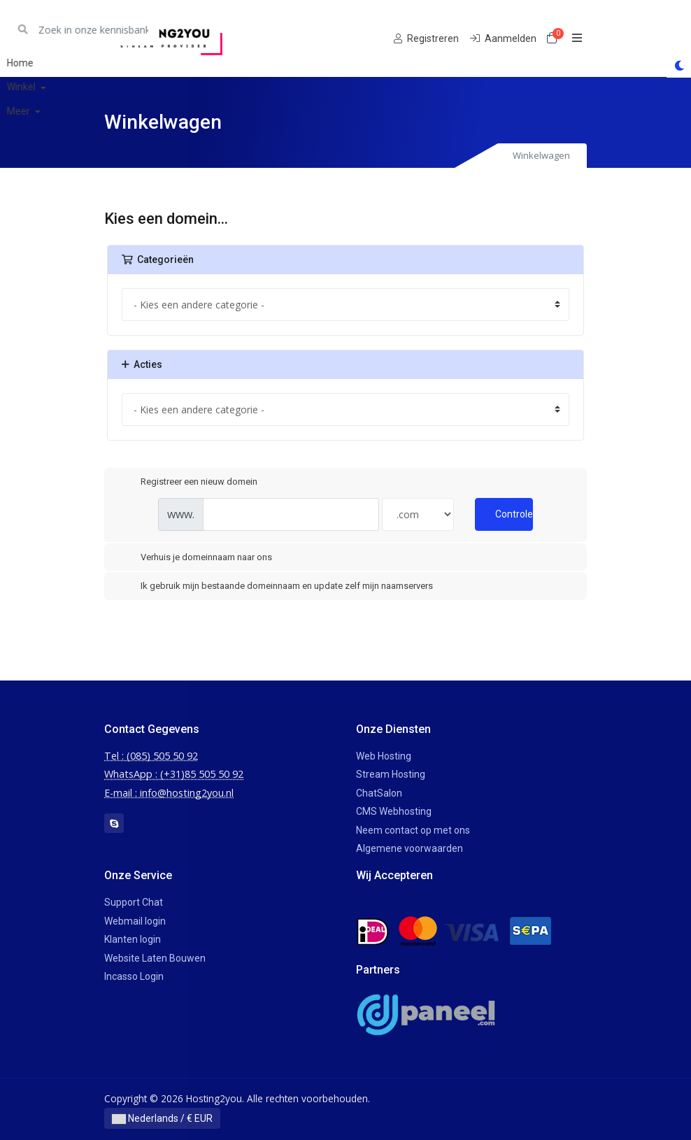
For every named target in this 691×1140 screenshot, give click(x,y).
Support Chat (133, 902)
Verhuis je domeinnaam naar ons (195, 558)
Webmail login (135, 921)
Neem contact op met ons (413, 830)
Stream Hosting (390, 774)
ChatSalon (379, 793)
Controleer (514, 514)
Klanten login (132, 939)
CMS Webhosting (394, 811)
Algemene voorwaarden (409, 848)
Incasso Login (134, 976)
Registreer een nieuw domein (187, 482)
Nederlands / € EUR (162, 1118)
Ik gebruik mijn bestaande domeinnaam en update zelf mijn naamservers (275, 586)
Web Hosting (383, 756)
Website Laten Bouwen (155, 958)
